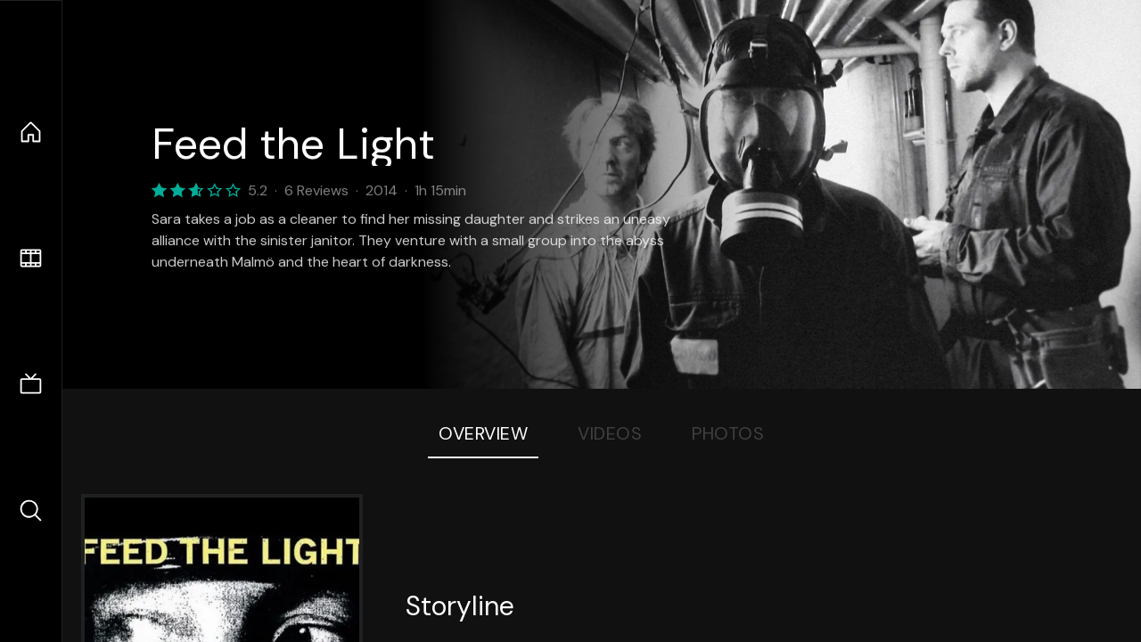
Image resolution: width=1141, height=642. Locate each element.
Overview (483, 433)
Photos (728, 433)
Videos (610, 433)
